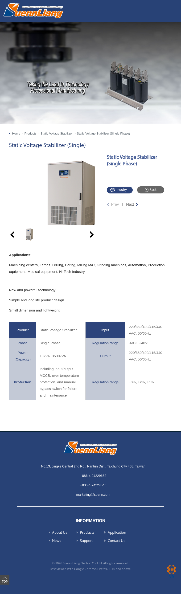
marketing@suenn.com (93, 494)
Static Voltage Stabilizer (57, 133)
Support (86, 540)
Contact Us (116, 540)
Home (16, 133)
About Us (59, 532)
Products (30, 133)
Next (130, 204)
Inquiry (121, 190)
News (56, 540)
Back (153, 190)
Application (117, 532)
